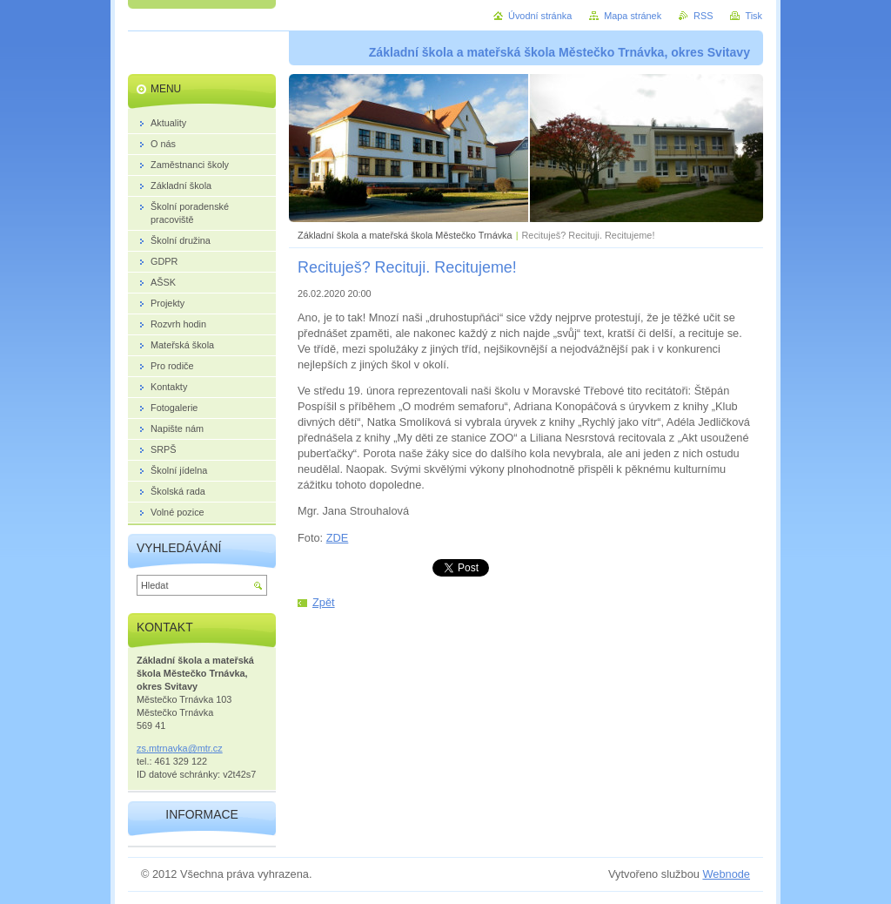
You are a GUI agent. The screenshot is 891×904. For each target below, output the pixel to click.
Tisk (753, 15)
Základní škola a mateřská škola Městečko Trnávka (405, 235)
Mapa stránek (632, 15)
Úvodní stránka (540, 15)
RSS (703, 15)
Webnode (726, 873)
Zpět (323, 602)
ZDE (337, 537)
